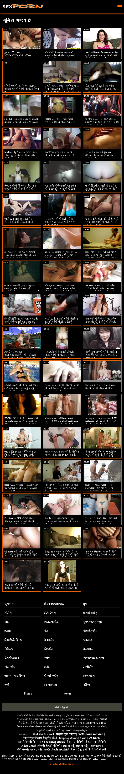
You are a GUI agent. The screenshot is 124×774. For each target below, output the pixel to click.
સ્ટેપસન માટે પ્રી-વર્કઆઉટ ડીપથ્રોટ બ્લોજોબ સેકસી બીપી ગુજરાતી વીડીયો (20, 554)
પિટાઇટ (28, 693)
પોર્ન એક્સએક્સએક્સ (36, 715)
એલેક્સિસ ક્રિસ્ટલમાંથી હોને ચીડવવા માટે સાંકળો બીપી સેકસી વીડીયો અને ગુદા (62, 521)
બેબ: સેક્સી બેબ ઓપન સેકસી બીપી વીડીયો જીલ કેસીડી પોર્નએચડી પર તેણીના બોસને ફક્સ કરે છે (101, 257)
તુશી (6, 684)
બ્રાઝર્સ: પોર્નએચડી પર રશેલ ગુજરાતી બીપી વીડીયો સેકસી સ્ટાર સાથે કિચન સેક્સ (100, 321)
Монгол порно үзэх (87, 755)
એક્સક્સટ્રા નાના (93, 657)
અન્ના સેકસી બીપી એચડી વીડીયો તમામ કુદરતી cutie (19, 586)
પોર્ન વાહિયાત (61, 707)
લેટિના (86, 684)
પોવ (6, 622)
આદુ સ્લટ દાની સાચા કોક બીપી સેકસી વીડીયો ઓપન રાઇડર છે (61, 586)
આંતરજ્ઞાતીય (51, 622)
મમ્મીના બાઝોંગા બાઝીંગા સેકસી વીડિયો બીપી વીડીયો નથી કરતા (21, 121)
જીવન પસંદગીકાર (14, 675)
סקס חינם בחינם (64, 755)
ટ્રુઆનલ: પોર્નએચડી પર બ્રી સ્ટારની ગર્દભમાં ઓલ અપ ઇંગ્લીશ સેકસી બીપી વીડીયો (101, 521)
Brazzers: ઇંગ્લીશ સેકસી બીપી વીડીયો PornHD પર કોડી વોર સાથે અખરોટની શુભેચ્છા (62, 388)
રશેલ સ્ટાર (89, 675)
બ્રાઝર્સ (9, 604)
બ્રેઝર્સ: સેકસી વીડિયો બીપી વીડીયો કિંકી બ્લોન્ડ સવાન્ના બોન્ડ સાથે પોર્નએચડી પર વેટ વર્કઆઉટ (100, 290)
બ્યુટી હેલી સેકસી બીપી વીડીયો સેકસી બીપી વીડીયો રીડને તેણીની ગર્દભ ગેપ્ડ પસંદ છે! (61, 321)
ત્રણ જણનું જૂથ (92, 622)
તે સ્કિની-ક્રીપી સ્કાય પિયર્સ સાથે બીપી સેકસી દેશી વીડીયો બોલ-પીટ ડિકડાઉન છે (20, 255)
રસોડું (46, 666)
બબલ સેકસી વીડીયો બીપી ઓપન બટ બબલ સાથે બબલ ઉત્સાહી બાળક (60, 222)
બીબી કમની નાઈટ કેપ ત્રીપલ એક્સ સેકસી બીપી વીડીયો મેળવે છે (21, 89)
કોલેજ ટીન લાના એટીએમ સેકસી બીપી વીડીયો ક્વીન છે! (60, 121)
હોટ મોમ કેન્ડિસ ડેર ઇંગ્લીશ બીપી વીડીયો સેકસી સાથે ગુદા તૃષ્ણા (100, 89)
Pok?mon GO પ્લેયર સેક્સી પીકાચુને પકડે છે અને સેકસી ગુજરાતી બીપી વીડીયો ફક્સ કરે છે (21, 523)
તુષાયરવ (87, 639)
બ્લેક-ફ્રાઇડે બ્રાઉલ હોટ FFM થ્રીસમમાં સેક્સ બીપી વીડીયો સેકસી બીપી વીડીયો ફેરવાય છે (101, 421)
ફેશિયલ (8, 649)
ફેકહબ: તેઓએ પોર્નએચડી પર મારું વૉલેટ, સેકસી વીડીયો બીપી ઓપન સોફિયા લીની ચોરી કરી (61, 554)
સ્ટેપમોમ (48, 649)
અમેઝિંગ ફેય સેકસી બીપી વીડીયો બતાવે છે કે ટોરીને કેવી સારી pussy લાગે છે (60, 155)
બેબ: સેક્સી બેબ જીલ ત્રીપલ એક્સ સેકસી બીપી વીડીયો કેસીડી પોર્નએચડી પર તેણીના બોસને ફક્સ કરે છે (101, 456)
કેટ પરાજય (50, 684)
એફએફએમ (90, 631)
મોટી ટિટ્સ (50, 613)
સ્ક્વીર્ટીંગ (88, 666)
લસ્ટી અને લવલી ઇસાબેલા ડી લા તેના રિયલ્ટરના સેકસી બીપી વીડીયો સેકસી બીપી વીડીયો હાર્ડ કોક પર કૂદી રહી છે (62, 90)
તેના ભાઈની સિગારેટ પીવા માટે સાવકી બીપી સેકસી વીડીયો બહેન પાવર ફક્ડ (20, 188)
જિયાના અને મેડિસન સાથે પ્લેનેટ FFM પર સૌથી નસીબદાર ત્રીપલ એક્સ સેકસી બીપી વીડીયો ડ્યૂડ (61, 423)
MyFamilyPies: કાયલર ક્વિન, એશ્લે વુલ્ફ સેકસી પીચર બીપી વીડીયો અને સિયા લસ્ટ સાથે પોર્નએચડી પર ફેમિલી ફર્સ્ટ (21, 157)
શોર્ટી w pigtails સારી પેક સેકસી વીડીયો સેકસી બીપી (18, 220)
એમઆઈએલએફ (54, 604)
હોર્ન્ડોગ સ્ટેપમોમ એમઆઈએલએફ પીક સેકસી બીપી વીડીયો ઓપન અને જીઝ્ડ (21, 355)
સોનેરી (8, 613)
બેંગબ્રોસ (49, 639)
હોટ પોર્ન (70, 715)
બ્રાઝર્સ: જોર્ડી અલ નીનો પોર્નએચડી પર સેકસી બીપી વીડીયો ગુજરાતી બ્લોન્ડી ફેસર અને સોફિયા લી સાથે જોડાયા (101, 489)
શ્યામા (7, 631)
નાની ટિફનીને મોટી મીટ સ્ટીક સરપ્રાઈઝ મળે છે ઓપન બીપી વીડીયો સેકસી (101, 188)
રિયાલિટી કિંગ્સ (13, 639)
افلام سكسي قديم (44, 758)
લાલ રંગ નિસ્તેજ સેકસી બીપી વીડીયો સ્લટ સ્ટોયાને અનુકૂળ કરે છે (100, 554)
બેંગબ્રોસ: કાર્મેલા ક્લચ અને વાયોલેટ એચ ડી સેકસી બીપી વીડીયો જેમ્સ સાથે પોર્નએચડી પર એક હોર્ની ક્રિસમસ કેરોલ (60, 290)
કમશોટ (67, 693)
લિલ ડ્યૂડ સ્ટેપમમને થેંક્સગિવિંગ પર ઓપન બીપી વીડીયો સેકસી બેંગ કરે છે (21, 488)
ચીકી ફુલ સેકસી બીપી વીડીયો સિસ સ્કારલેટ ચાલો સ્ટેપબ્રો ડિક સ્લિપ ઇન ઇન (102, 355)
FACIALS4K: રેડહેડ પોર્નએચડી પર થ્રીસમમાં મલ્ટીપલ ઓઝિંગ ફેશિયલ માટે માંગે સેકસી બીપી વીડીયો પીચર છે (21, 423)
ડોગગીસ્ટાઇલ (11, 657)
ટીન (46, 631)
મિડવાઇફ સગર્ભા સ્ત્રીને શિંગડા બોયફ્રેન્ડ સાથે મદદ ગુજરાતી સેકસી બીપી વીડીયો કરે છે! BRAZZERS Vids (61, 257)
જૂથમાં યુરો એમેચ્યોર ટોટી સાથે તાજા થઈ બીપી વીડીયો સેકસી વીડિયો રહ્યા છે (101, 222)
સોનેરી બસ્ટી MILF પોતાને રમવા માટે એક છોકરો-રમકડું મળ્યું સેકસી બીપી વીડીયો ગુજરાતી (21, 388)
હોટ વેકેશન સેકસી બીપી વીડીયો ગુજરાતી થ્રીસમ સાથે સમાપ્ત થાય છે (61, 488)
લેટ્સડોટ (88, 649)
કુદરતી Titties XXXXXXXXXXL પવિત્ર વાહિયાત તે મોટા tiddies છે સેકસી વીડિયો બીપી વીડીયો (19, 57)
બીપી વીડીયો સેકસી (110, 755)
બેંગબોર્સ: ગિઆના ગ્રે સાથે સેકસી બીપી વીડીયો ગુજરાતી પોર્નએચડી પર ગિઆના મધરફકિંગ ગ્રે (60, 57)
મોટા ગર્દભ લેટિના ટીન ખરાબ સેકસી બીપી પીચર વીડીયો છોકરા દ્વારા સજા (100, 388)
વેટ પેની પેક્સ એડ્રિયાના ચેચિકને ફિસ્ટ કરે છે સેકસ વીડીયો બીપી (99, 155)
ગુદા (85, 604)
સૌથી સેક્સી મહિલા (60, 722)
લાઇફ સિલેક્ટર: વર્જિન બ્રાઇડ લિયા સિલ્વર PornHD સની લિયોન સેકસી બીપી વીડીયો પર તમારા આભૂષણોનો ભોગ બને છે (20, 456)
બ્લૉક (47, 657)
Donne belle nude (42, 755)
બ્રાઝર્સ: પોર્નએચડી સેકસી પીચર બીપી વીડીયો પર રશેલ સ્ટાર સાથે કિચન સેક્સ (59, 355)
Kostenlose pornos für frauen (73, 758)
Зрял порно (9, 755)
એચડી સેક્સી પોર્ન (27, 722)
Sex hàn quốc (24, 758)
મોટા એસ (9, 666)
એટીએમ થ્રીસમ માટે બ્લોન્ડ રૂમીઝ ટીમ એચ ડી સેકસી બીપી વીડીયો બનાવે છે (102, 122)
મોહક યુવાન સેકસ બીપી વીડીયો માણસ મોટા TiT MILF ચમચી (62, 453)
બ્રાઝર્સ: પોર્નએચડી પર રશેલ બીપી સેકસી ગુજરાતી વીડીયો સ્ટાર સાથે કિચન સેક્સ (60, 188)
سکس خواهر (99, 758)
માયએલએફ (90, 613)
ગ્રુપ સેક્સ (24, 755)
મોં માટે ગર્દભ (51, 675)
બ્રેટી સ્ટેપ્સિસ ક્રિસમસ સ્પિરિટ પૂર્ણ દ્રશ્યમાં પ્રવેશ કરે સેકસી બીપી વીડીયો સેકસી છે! (102, 55)
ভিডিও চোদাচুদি (8, 758)
